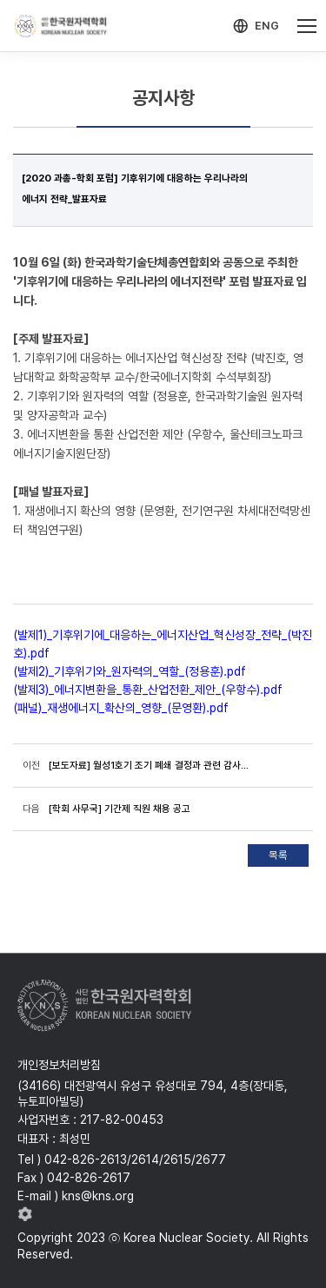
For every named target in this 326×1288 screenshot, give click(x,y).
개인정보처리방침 (59, 1065)
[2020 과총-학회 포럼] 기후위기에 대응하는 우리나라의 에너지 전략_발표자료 (135, 188)
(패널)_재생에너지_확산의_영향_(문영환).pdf (121, 708)
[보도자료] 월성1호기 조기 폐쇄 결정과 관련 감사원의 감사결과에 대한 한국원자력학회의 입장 (152, 765)
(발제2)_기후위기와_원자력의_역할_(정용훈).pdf (129, 671)
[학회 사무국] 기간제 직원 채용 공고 (119, 809)
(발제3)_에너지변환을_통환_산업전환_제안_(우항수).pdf (148, 690)
